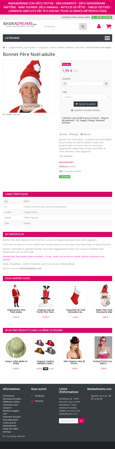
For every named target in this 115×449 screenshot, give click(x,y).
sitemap (7, 431)
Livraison (7, 407)
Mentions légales (11, 410)
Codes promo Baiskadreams (10, 424)
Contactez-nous (10, 404)
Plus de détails (66, 156)
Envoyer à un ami (13, 114)
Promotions (8, 395)
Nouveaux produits (12, 398)
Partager (73, 134)
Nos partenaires (10, 419)
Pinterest (85, 134)
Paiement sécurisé (12, 416)
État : (61, 171)
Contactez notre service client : (76, 17)
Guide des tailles (11, 428)
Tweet (63, 134)
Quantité (66, 78)
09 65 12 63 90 (101, 397)
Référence (64, 166)
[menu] (99, 26)
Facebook (39, 395)
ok (81, 420)
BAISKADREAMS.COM (30, 268)
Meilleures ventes (11, 401)
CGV (5, 413)
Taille (65, 92)
